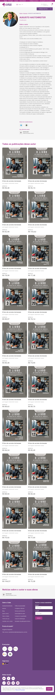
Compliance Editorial (19, 608)
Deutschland (23, 0)
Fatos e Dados (5, 616)
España (16, 0)
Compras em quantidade (20, 616)
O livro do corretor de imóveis (11, 181)
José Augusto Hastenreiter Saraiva (10, 183)
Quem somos (5, 613)
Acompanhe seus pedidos (46, 0)
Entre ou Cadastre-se (45, 4)
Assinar (39, 618)
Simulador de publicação (22, 621)
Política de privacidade (20, 606)
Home (20, 13)
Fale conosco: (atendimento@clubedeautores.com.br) (14, 632)
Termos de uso (5, 618)
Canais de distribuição (20, 618)
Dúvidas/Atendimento (7, 606)
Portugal (10, 0)
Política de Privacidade (20, 690)
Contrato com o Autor (7, 621)
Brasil (5, 0)
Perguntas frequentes (7, 629)
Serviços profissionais (20, 611)
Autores (25, 13)
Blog (3, 611)
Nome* (37, 605)
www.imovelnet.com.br (28, 132)
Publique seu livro (34, 0)
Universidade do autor (20, 613)
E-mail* (37, 610)
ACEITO (49, 689)
